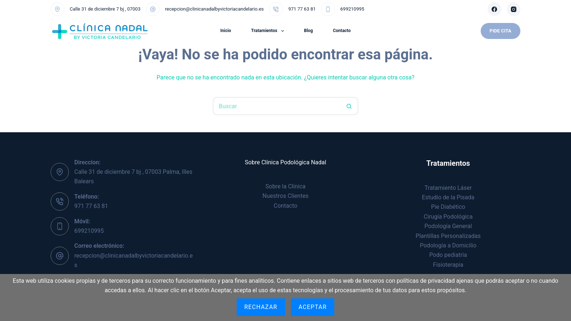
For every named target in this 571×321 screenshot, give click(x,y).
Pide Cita (500, 31)
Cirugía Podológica (448, 216)
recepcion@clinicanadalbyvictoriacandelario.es (214, 9)
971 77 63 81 (302, 9)
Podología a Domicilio (448, 245)
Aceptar (313, 307)
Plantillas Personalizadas (448, 235)
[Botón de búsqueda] (349, 106)
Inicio (225, 30)
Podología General (448, 226)
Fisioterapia (448, 264)
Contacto (342, 30)
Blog (308, 30)
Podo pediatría (448, 254)
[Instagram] (514, 9)
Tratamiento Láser (448, 187)
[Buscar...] (276, 106)
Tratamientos (269, 31)
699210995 (352, 9)
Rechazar (260, 307)
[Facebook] (494, 9)
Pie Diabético (448, 206)
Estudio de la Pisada (448, 197)
